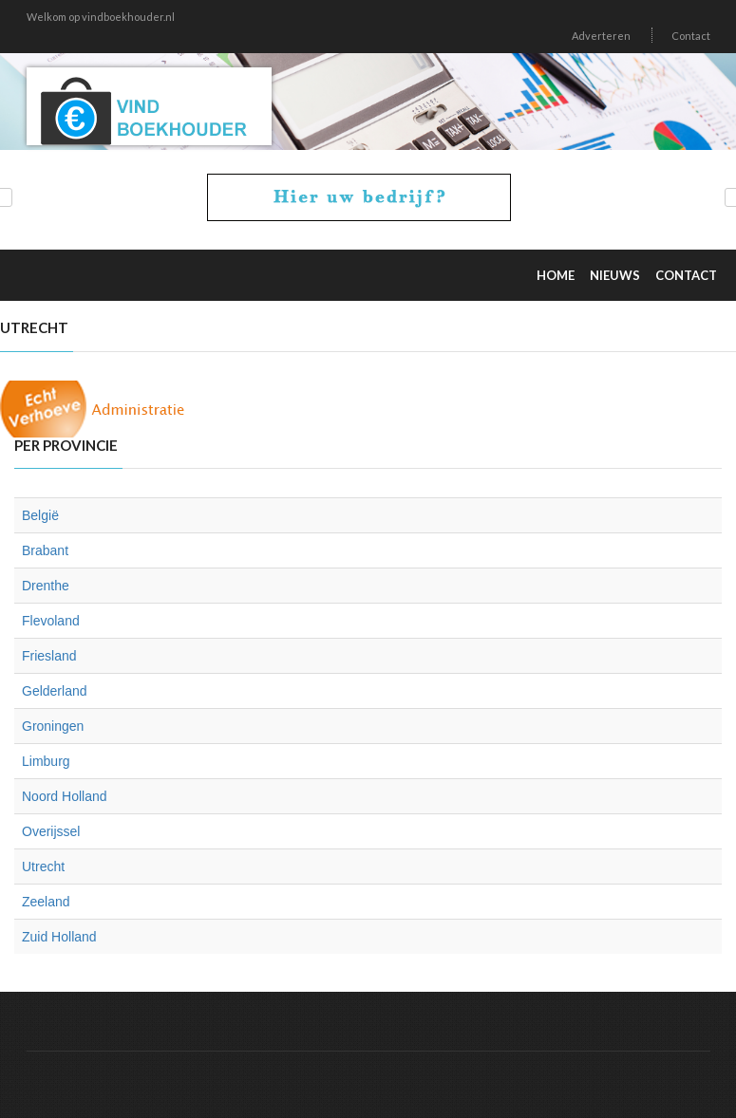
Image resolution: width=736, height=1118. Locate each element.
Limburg (46, 761)
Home (556, 275)
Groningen (53, 726)
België (40, 515)
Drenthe (45, 585)
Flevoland (51, 620)
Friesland (49, 655)
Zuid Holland (59, 936)
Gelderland (54, 691)
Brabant (45, 550)
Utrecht (43, 866)
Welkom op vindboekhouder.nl (101, 16)
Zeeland (46, 901)
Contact (690, 35)
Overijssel (51, 831)
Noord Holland (64, 796)
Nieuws (615, 275)
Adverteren (601, 35)
